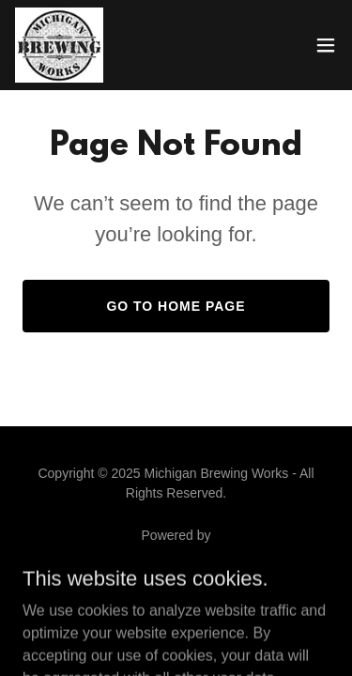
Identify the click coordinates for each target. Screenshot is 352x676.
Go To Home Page (175, 306)
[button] (325, 45)
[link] (59, 45)
